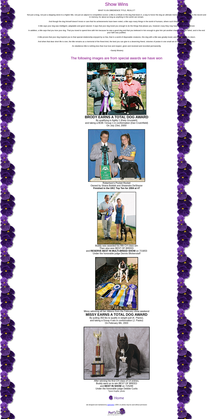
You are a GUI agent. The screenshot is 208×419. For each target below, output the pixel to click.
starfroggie (110, 405)
